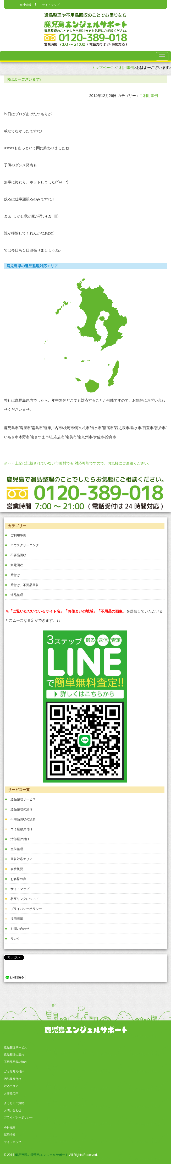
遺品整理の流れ (21, 809)
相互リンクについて (24, 899)
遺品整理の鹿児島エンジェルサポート (41, 1155)
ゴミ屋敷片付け (21, 829)
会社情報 (25, 4)
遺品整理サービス (23, 799)
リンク (15, 939)
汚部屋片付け (19, 839)
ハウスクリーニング (24, 545)
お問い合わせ (19, 929)
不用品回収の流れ (23, 819)
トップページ (103, 67)
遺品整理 (16, 595)
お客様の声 (18, 879)
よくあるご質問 (14, 1103)
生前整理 (16, 849)
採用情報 (16, 919)
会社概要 (16, 869)
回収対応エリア (21, 859)
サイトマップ (50, 4)
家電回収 (16, 565)
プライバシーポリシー (26, 909)
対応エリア (11, 1086)
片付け (15, 575)
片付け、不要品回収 (24, 585)
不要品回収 (18, 555)
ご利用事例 (125, 67)
